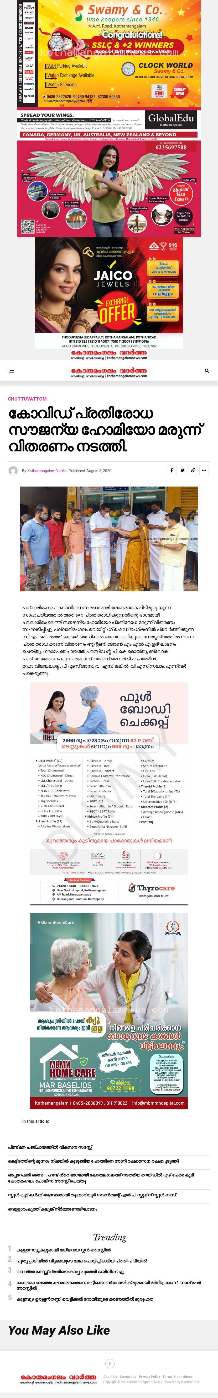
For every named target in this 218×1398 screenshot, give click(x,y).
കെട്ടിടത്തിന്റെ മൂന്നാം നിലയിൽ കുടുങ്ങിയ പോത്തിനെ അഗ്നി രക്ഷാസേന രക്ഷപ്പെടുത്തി (93, 1161)
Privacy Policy (149, 1382)
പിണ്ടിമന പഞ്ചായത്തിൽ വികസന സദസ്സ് (50, 1147)
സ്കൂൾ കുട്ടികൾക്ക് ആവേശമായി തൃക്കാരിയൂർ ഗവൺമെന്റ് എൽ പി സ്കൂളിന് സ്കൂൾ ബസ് (92, 1194)
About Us (110, 1382)
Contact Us (128, 1382)
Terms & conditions (178, 1382)
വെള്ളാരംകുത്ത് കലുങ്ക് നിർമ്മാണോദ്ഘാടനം (52, 1209)
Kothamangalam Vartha (48, 471)
